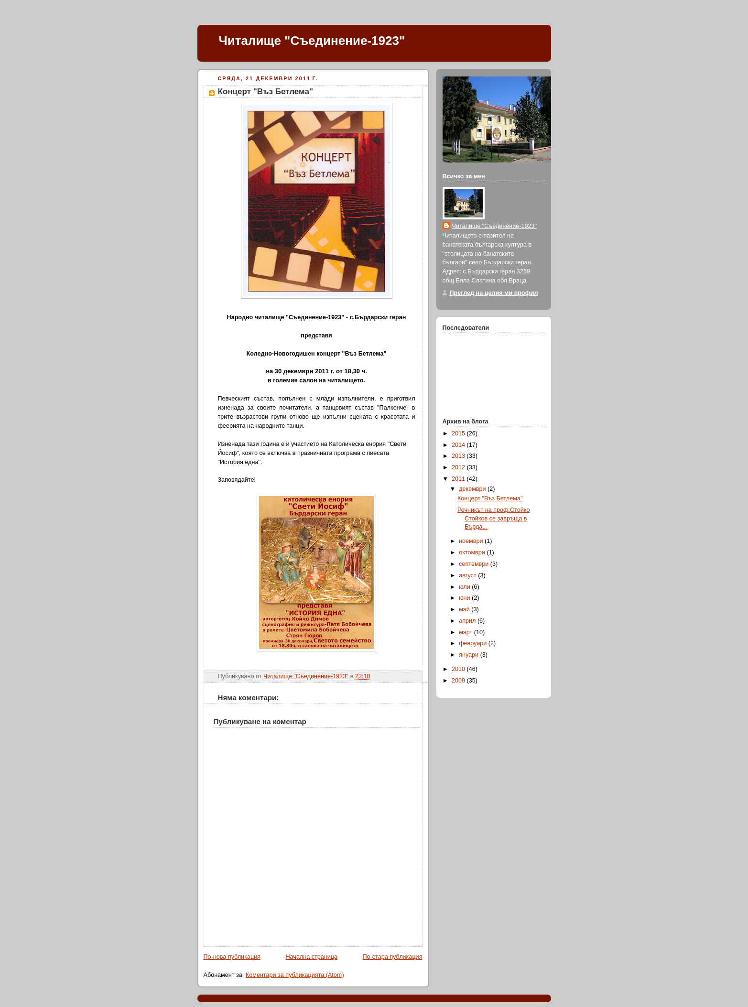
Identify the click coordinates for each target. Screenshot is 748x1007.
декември (473, 489)
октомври (473, 552)
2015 (459, 433)
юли (465, 587)
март (466, 632)
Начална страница (311, 956)
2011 (459, 479)
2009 (459, 680)
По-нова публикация (232, 956)
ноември (472, 541)
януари (469, 654)
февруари (473, 643)
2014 (459, 445)
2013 (459, 456)
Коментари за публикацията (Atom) (295, 975)
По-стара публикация (393, 956)
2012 (459, 467)
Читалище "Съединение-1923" (312, 40)
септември (474, 564)
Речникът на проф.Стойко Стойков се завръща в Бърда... (493, 518)
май (465, 609)
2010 (459, 669)
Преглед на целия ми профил (494, 293)
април (468, 620)
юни (465, 598)
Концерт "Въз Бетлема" (489, 498)
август (468, 575)
